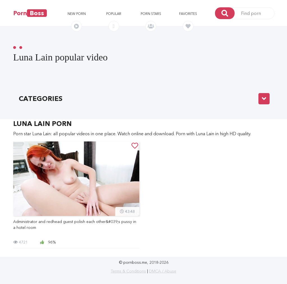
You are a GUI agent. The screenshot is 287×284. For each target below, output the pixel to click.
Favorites (188, 14)
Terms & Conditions (128, 271)
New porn (77, 14)
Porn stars (151, 14)
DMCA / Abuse (162, 271)
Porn (30, 13)
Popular (113, 14)
